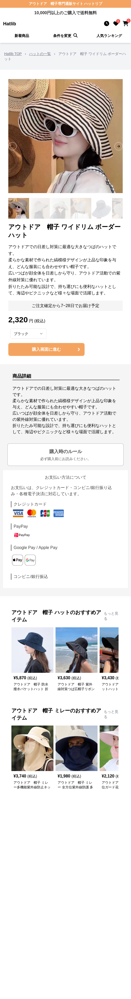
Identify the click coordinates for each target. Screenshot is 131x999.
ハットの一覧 (40, 54)
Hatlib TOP (13, 54)
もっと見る (111, 616)
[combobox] (28, 334)
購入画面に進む (56, 349)
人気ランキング (109, 36)
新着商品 (22, 36)
